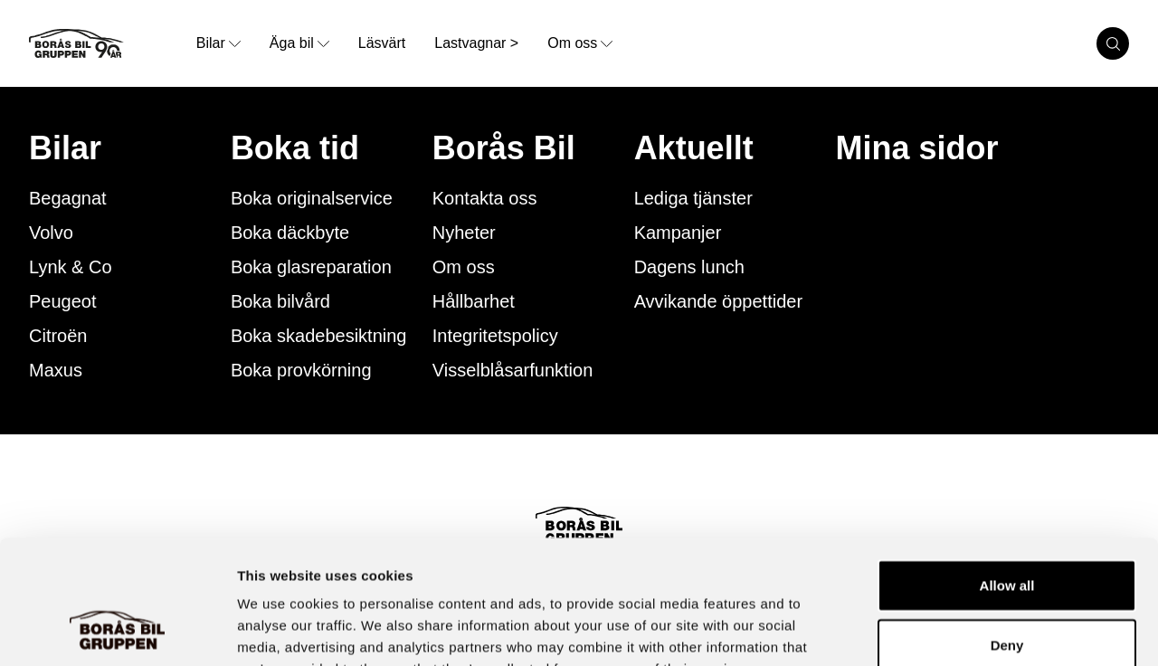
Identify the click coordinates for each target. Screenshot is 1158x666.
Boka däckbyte (290, 233)
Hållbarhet (473, 301)
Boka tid (295, 148)
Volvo (51, 233)
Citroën (58, 336)
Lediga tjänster (693, 198)
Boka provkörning (301, 370)
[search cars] (1112, 43)
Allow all (1007, 473)
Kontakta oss (484, 198)
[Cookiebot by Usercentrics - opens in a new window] (117, 630)
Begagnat (68, 198)
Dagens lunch (689, 267)
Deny (1007, 533)
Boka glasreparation (311, 267)
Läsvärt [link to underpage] (381, 43)
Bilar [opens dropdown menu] (218, 43)
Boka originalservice (312, 198)
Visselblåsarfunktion (512, 370)
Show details (949, 630)
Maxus (55, 370)
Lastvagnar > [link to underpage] (476, 43)
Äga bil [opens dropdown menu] (299, 43)
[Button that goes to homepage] (105, 43)
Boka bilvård (280, 301)
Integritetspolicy (495, 336)
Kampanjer (678, 233)
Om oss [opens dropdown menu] (579, 43)
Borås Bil (503, 148)
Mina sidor (917, 148)
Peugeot (63, 301)
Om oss (463, 267)
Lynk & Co (70, 267)
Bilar (65, 148)
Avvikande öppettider (718, 301)
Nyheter (464, 233)
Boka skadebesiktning (319, 336)
